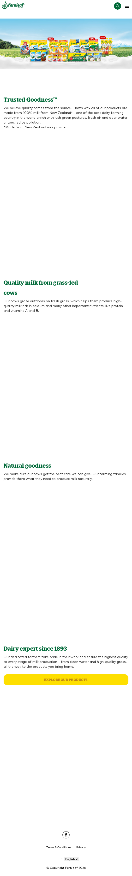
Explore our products (66, 680)
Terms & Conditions (58, 847)
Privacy (81, 847)
